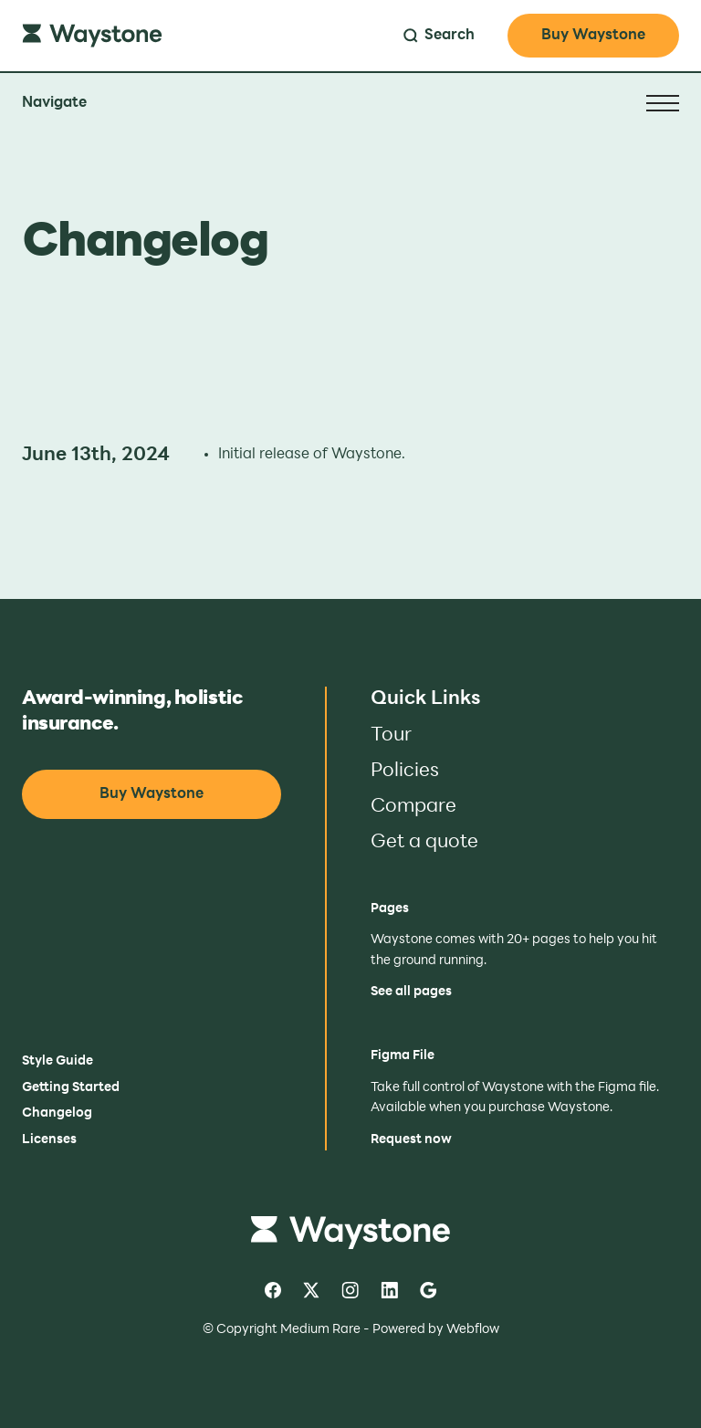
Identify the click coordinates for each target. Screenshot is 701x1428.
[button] (350, 103)
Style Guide (57, 1061)
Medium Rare (320, 1330)
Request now (411, 1140)
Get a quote (424, 842)
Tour (391, 735)
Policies (405, 771)
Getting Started (71, 1088)
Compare (413, 806)
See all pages (411, 992)
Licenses (49, 1140)
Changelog (57, 1113)
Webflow (472, 1330)
